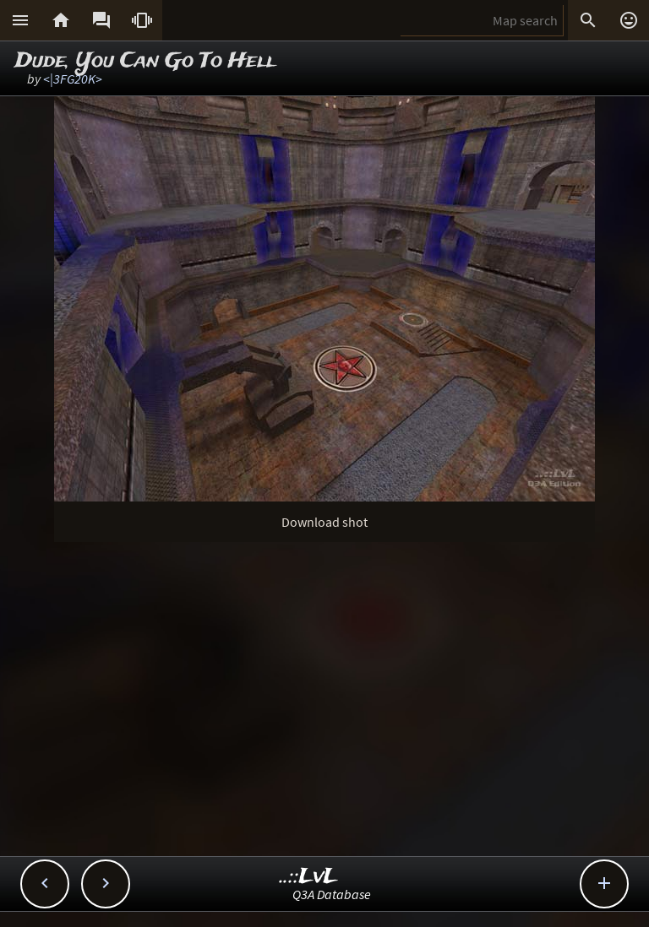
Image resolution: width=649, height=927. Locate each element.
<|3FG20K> (72, 78)
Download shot (324, 521)
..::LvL (309, 877)
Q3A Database (331, 894)
